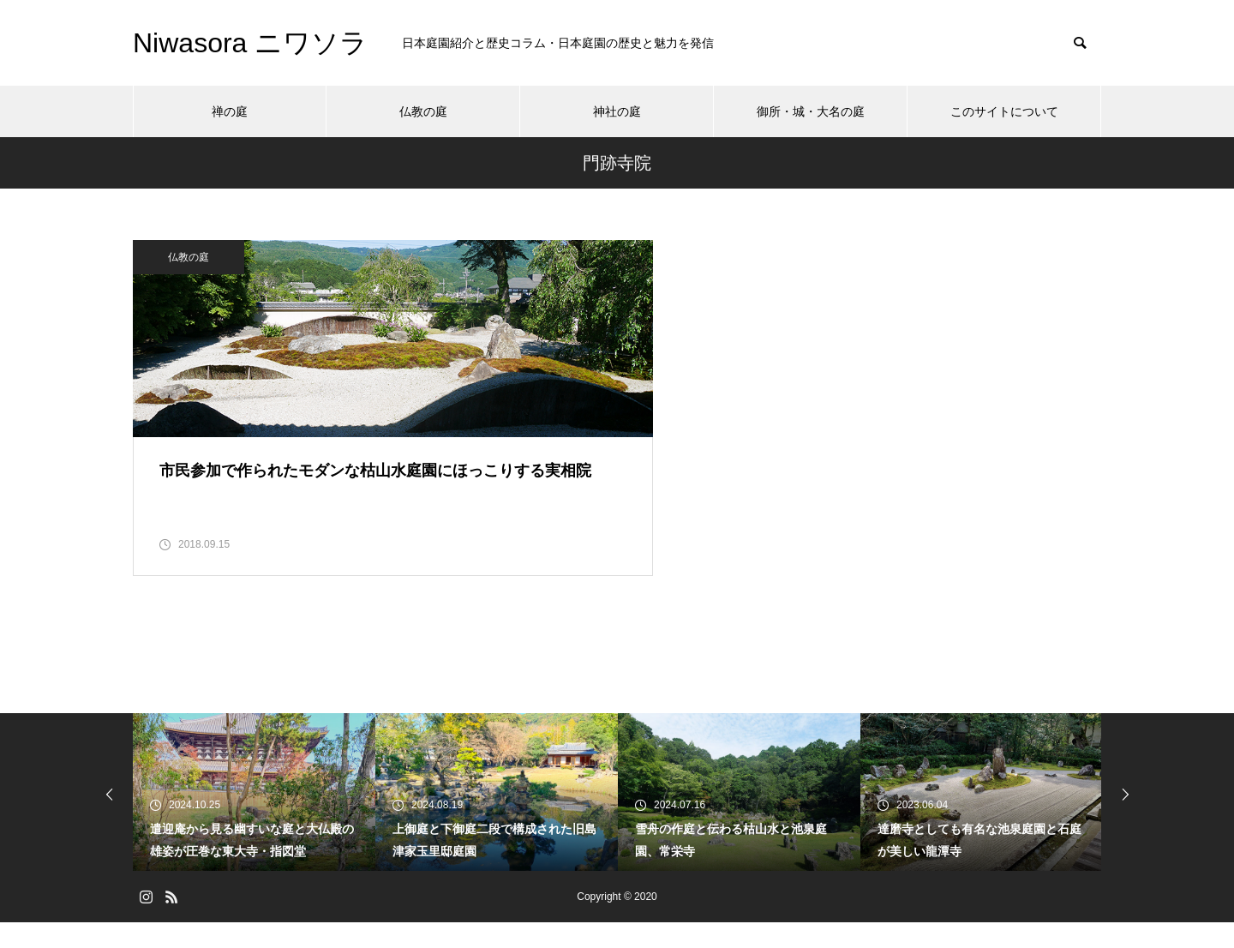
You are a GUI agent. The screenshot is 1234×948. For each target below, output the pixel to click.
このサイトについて (1004, 111)
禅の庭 (230, 111)
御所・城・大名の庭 (811, 111)
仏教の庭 (423, 111)
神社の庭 (617, 111)
